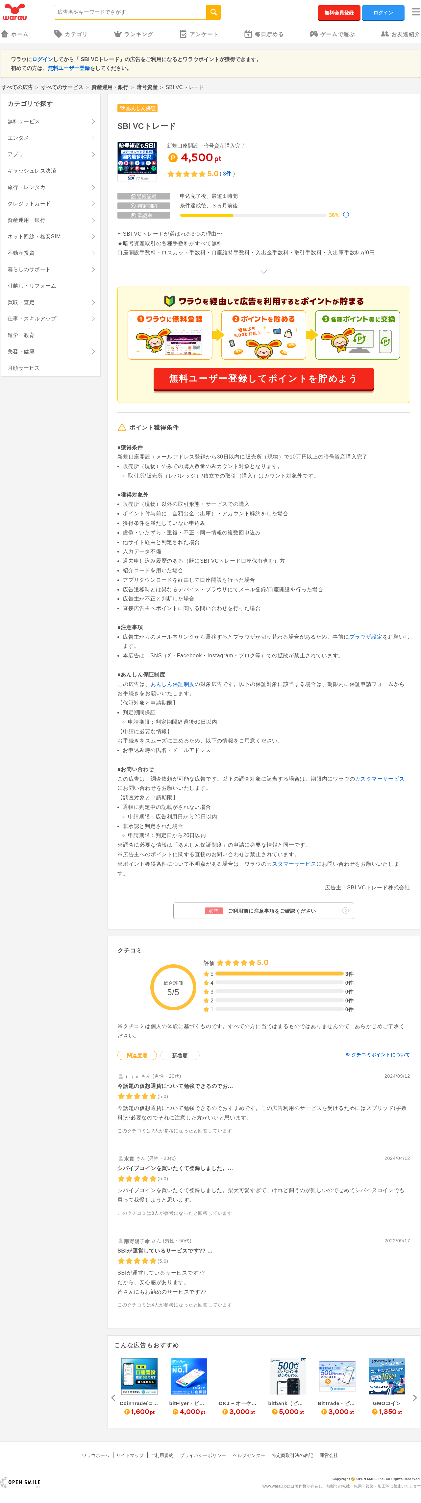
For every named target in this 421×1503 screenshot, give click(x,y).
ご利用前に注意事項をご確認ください (277, 910)
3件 (227, 173)
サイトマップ (130, 1455)
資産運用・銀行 (109, 87)
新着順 (179, 1055)
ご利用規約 (161, 1455)
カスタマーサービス (380, 779)
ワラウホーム (96, 1455)
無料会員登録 (339, 12)
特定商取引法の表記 (292, 1455)
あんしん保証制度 (173, 684)
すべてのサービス (62, 87)
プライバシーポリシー (203, 1455)
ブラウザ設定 (366, 637)
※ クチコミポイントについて (377, 1054)
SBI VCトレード (146, 126)
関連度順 (137, 1055)
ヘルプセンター (249, 1455)
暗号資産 (147, 87)
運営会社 (329, 1455)
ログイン (383, 12)
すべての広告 (17, 87)
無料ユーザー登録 (69, 68)
